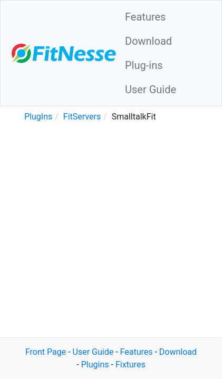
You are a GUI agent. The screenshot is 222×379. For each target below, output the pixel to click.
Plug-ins (144, 65)
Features (145, 17)
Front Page (45, 352)
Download (148, 41)
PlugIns (38, 117)
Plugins (95, 365)
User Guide (150, 89)
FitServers (82, 117)
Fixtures (130, 365)
